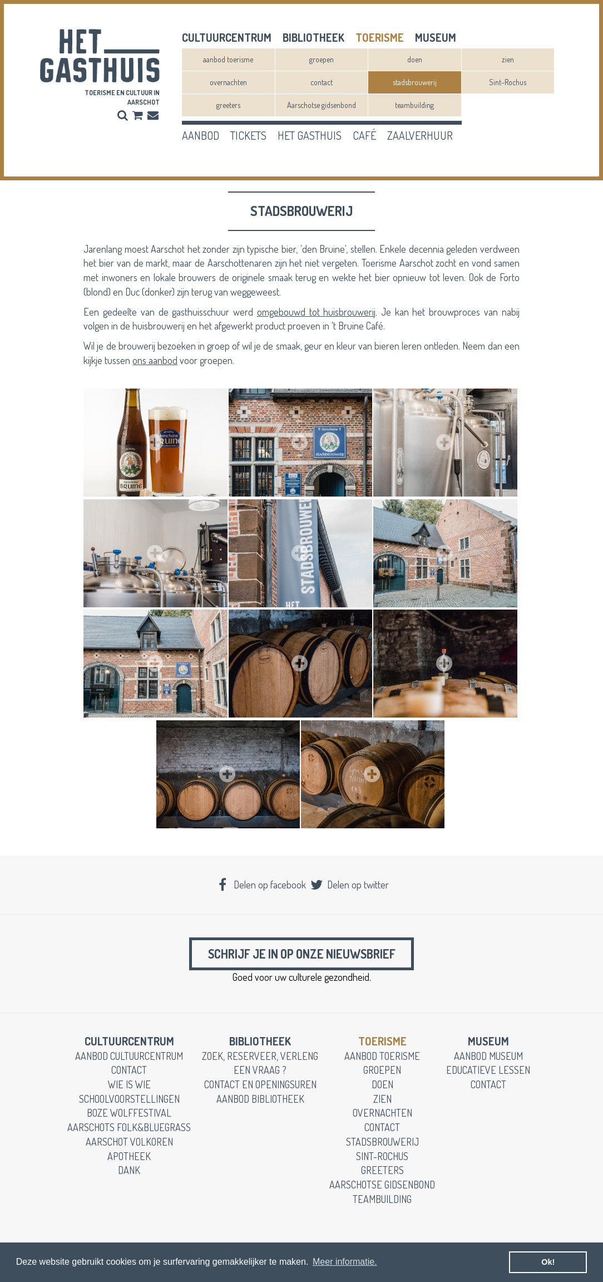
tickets (248, 135)
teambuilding (414, 105)
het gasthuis (310, 135)
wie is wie (129, 1087)
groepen (321, 59)
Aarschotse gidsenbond (321, 105)
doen (414, 59)
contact (321, 82)
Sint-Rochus (507, 82)
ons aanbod (154, 360)
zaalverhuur (420, 135)
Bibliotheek (313, 37)
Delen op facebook (261, 884)
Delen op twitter (348, 884)
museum (435, 37)
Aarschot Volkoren (129, 1144)
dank (129, 1173)
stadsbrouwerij (415, 82)
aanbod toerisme (228, 59)
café (364, 135)
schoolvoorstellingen (129, 1102)
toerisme (379, 37)
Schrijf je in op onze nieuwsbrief (301, 955)
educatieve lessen (488, 1073)
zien (508, 59)
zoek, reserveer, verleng (260, 1059)
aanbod (200, 135)
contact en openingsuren (260, 1087)
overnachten (228, 82)
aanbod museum (488, 1059)
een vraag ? (260, 1073)
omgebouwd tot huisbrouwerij (316, 312)
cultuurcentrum (226, 37)
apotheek (129, 1159)
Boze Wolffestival (129, 1115)
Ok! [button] (548, 1262)
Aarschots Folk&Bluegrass (129, 1130)
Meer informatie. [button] (345, 1261)
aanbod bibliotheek (260, 1102)
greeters (228, 105)
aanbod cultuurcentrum (129, 1059)
